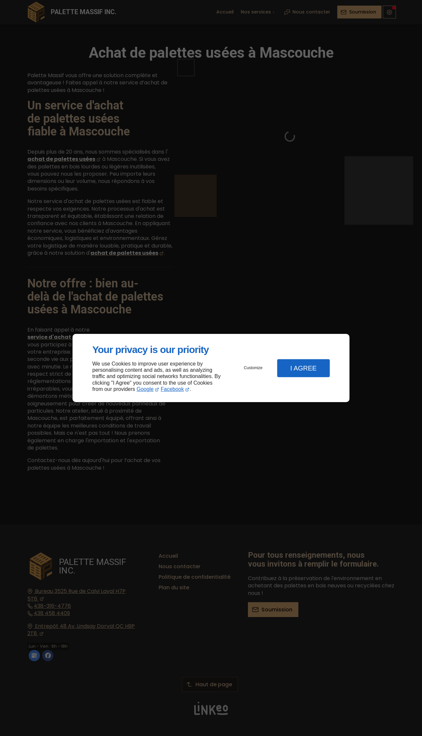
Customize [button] (253, 368)
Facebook (172, 389)
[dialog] (211, 368)
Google (145, 389)
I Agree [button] (303, 368)
